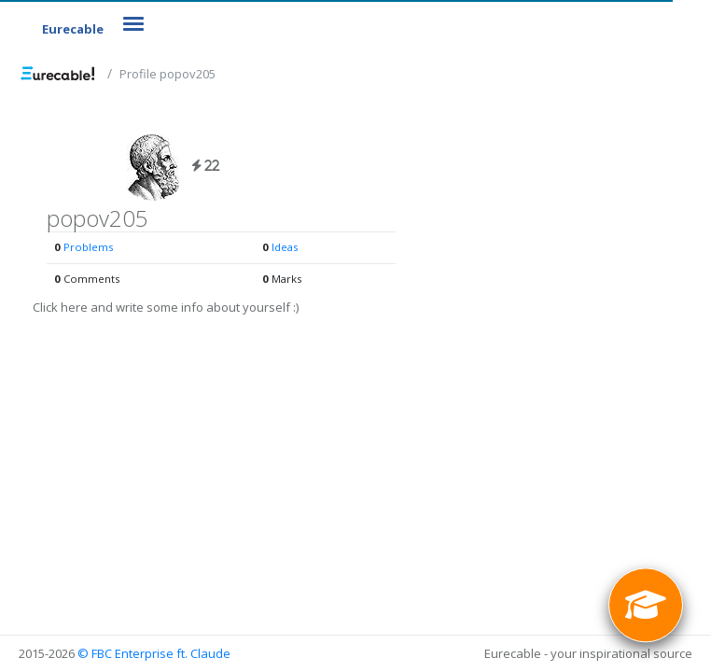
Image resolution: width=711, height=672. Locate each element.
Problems (88, 247)
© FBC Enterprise (125, 653)
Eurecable (73, 29)
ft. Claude (203, 653)
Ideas (285, 247)
